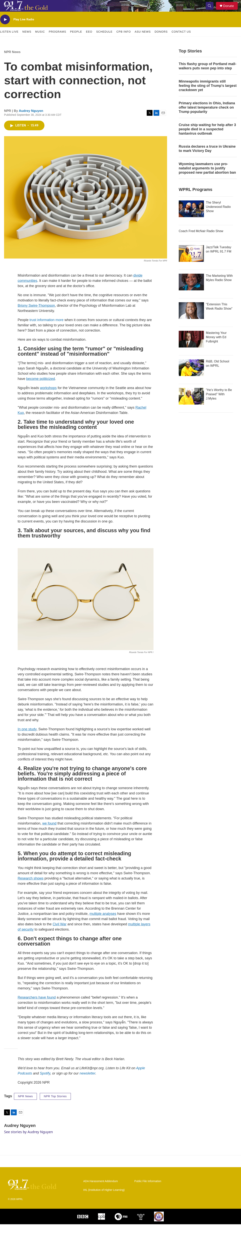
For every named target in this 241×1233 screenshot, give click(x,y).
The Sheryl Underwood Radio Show (218, 215)
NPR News (12, 61)
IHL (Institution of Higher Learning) (104, 1198)
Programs (57, 40)
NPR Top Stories (55, 1105)
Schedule (104, 40)
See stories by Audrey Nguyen (28, 1140)
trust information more (46, 329)
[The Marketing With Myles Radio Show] (191, 290)
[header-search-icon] (211, 10)
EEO (89, 40)
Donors (161, 40)
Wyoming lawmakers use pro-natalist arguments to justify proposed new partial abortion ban (207, 177)
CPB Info (123, 40)
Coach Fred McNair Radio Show (201, 239)
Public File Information (147, 1190)
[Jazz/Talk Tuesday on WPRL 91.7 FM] (191, 262)
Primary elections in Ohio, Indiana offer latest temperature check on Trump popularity (207, 116)
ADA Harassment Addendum (100, 1190)
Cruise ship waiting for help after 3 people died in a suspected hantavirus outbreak (207, 138)
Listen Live (9, 40)
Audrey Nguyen (31, 119)
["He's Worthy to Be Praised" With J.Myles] (191, 405)
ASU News (143, 40)
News (26, 40)
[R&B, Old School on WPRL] (191, 376)
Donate (231, 10)
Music (40, 40)
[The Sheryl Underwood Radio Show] (191, 217)
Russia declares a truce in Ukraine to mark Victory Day (207, 157)
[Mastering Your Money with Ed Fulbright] (191, 348)
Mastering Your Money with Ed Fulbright (216, 346)
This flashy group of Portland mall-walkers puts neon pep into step (207, 75)
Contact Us (181, 40)
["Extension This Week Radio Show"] (191, 319)
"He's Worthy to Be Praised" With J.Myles (219, 403)
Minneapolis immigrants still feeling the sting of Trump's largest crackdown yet (208, 94)
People (76, 40)
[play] (5, 28)
